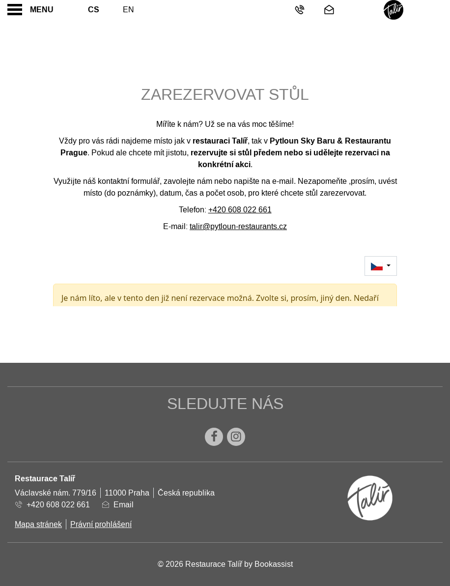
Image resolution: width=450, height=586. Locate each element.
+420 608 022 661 (240, 210)
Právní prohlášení (101, 524)
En (128, 9)
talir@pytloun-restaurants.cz (238, 226)
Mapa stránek (38, 524)
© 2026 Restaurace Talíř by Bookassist (225, 564)
